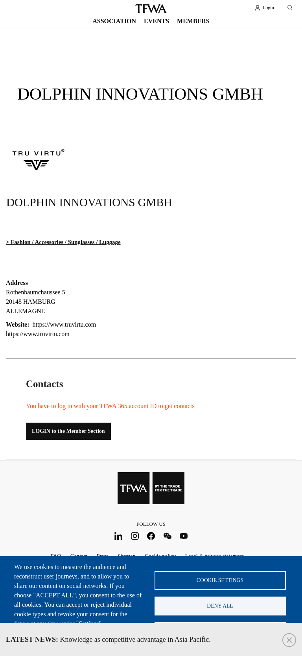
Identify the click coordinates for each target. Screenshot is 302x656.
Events (156, 21)
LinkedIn (118, 536)
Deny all (220, 606)
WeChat (167, 536)
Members (193, 21)
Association (114, 21)
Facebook (151, 536)
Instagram (135, 536)
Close (289, 640)
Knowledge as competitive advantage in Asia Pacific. (108, 639)
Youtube (184, 536)
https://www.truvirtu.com (38, 334)
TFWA (151, 9)
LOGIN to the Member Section (68, 431)
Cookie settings (220, 580)
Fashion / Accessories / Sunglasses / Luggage (65, 242)
